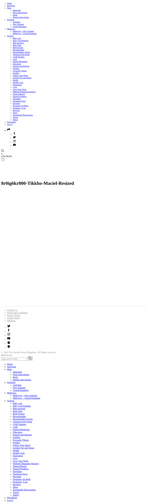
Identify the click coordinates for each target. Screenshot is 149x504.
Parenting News (19, 101)
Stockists (10, 20)
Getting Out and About (22, 78)
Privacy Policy (14, 315)
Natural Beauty (19, 94)
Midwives (11, 29)
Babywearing (18, 43)
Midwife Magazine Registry (24, 92)
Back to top (6, 355)
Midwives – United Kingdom (25, 34)
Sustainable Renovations (23, 115)
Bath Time (17, 45)
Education (17, 64)
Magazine (17, 10)
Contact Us (12, 310)
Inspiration (17, 85)
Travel (15, 117)
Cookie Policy (13, 318)
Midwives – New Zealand (23, 31)
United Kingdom (20, 27)
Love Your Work (19, 89)
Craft (15, 59)
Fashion (16, 69)
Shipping (11, 320)
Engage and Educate (21, 66)
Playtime (16, 103)
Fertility (16, 73)
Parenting (17, 99)
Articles (10, 36)
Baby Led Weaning (20, 41)
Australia (16, 22)
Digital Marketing (20, 62)
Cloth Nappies (19, 57)
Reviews (16, 110)
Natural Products (19, 96)
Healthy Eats (18, 82)
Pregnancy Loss (19, 108)
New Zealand (18, 24)
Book (15, 15)
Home (9, 3)
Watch (15, 120)
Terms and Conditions (17, 313)
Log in (9, 124)
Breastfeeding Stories (21, 52)
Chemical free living (21, 55)
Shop (9, 8)
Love (15, 87)
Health (15, 80)
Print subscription (20, 13)
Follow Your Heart (20, 75)
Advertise (11, 6)
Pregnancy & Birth (20, 106)
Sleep (15, 113)
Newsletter (11, 122)
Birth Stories (18, 48)
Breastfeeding (18, 50)
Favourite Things (20, 71)
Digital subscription (21, 17)
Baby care (17, 38)
